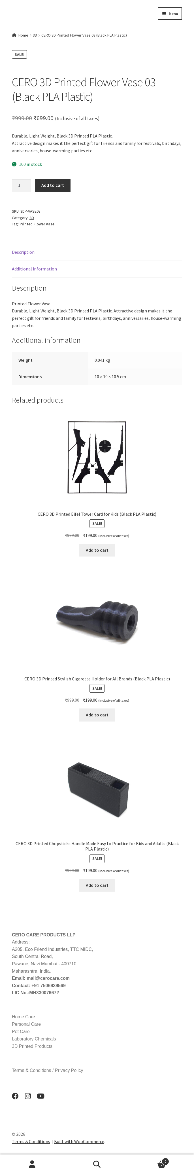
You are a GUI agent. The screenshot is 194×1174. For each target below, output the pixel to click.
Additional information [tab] (34, 269)
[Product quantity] (21, 185)
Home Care (23, 1016)
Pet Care (21, 1031)
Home (23, 35)
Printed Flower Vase (37, 224)
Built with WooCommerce (79, 1141)
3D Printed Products (32, 1046)
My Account (32, 1164)
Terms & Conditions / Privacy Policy (47, 1070)
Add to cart (52, 185)
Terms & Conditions (31, 1141)
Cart (149, 1160)
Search (97, 1164)
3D (35, 35)
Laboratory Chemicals (34, 1038)
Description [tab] (23, 252)
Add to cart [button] (97, 550)
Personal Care (26, 1024)
